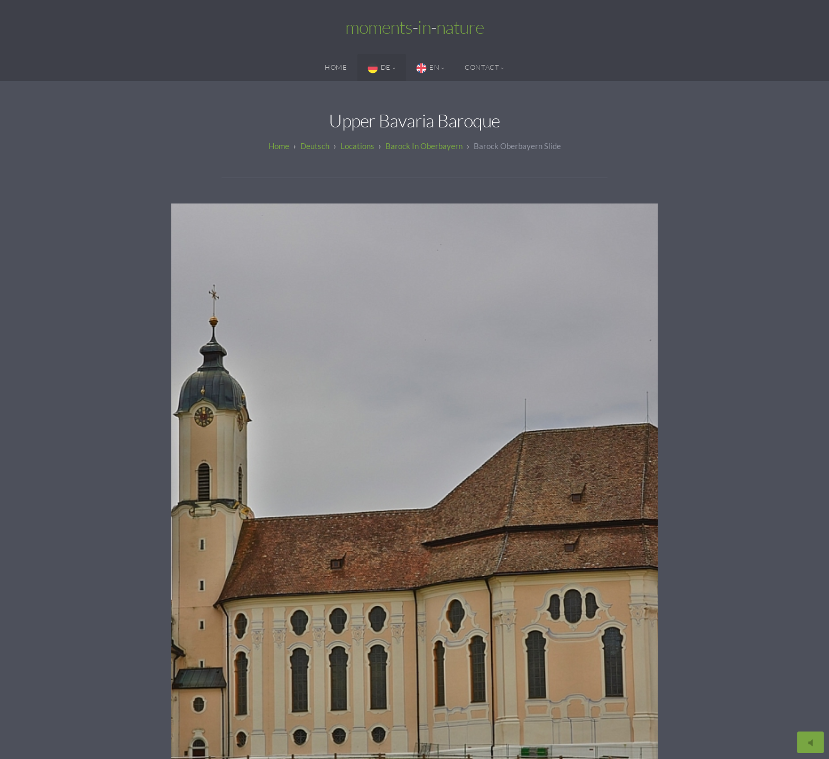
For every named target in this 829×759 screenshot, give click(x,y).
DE (379, 68)
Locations (357, 146)
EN (427, 68)
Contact (482, 67)
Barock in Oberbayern (424, 146)
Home (336, 67)
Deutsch (314, 146)
